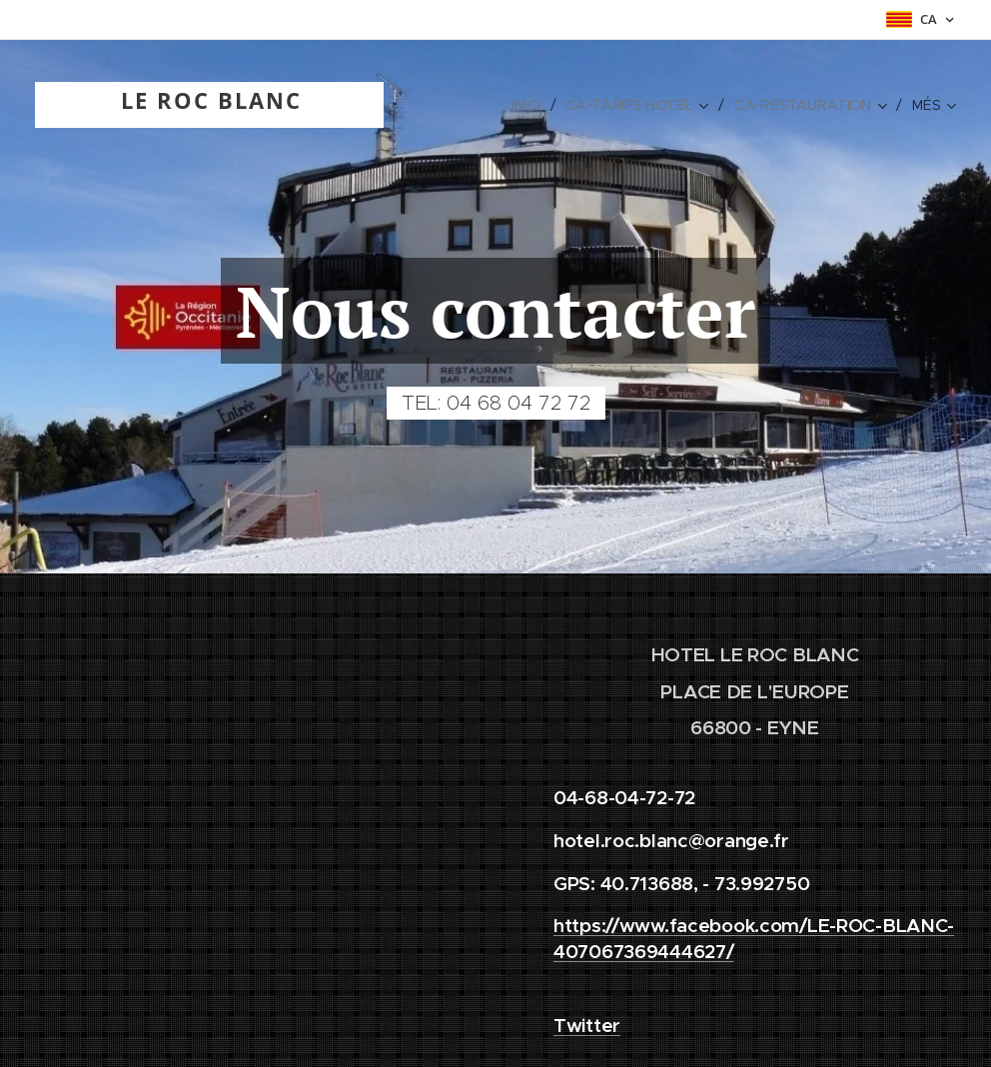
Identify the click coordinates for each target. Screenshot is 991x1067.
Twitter (586, 1025)
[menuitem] (528, 105)
